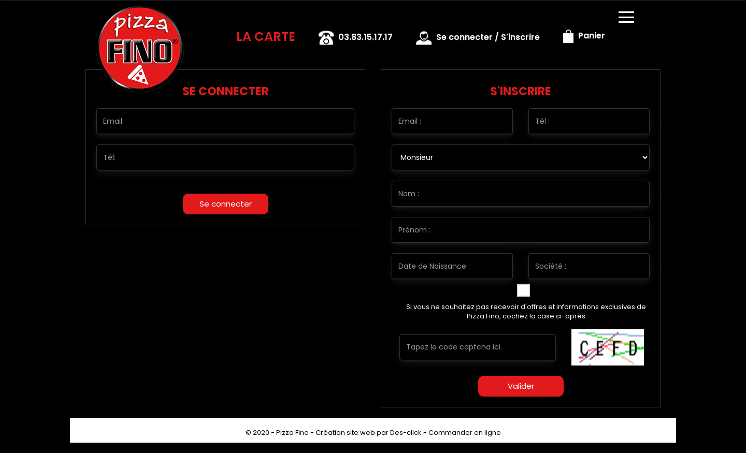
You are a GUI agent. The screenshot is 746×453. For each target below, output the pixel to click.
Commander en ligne (464, 432)
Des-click (406, 432)
